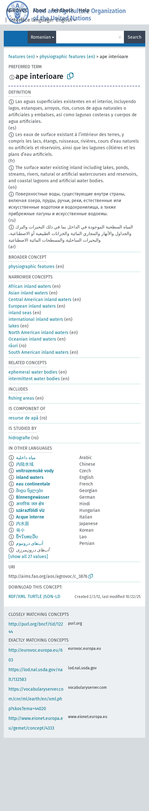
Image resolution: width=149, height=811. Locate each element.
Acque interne (30, 517)
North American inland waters (38, 332)
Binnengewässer (33, 497)
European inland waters (32, 306)
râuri (13, 345)
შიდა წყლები (29, 490)
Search (134, 37)
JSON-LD (51, 596)
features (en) (21, 56)
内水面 (22, 523)
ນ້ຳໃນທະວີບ (27, 537)
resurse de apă (23, 418)
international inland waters (35, 319)
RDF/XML (17, 596)
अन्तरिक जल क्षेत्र (30, 504)
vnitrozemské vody (35, 471)
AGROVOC (17, 10)
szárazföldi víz (30, 510)
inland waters (30, 477)
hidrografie (19, 438)
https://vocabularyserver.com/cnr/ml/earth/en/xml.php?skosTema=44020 (35, 699)
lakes (13, 326)
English (64, 20)
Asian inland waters (28, 293)
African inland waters (29, 286)
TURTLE (35, 596)
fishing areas (21, 398)
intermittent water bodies (34, 378)
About (39, 10)
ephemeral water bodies (32, 372)
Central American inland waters (40, 299)
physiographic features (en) (67, 56)
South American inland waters (38, 352)
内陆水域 (25, 464)
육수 (20, 530)
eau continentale (33, 484)
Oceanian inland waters (32, 339)
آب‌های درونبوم (29, 543)
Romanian (41, 37)
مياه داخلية (26, 457)
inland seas (20, 312)
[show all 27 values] (28, 556)
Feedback (62, 10)
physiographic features (31, 266)
